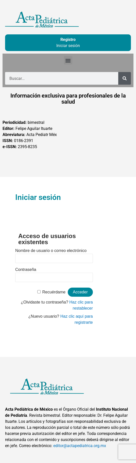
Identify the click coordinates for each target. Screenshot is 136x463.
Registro (68, 39)
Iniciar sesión (68, 45)
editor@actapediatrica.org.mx (79, 445)
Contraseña (25, 269)
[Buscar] (124, 78)
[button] (68, 60)
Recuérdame (54, 292)
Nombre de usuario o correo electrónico (51, 250)
